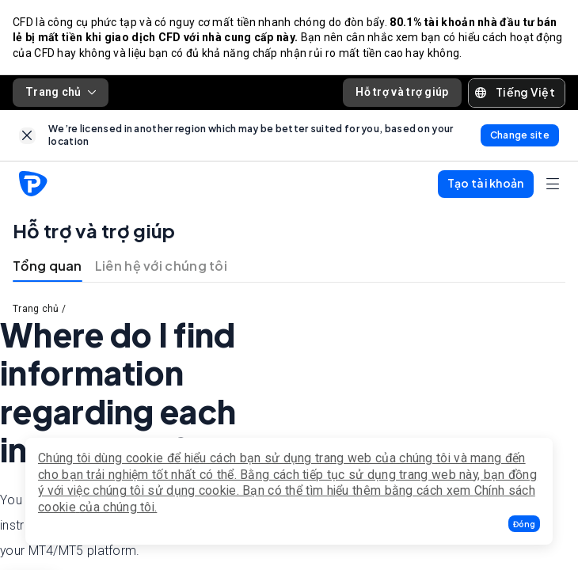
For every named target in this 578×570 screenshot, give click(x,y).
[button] (524, 523)
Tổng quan (47, 265)
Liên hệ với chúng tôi (161, 265)
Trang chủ (60, 92)
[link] (27, 135)
